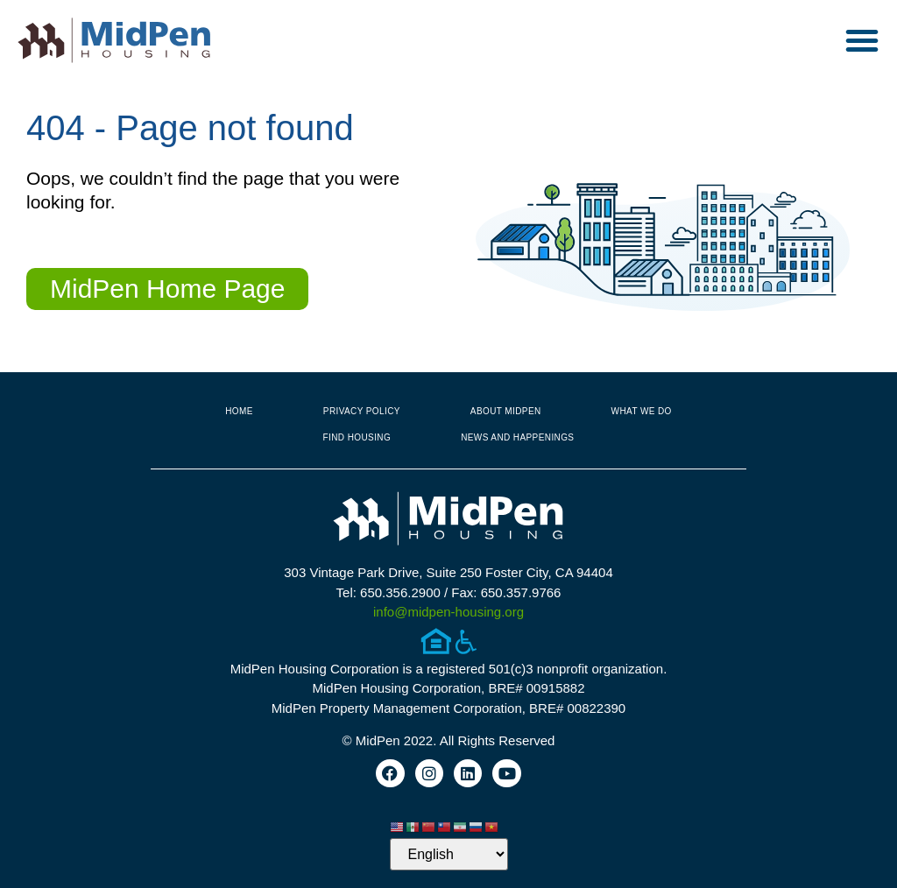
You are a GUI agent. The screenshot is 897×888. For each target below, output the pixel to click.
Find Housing (357, 437)
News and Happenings (517, 437)
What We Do (641, 411)
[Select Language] (449, 854)
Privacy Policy (361, 411)
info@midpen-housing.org (448, 611)
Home (239, 411)
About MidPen (505, 411)
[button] (862, 40)
